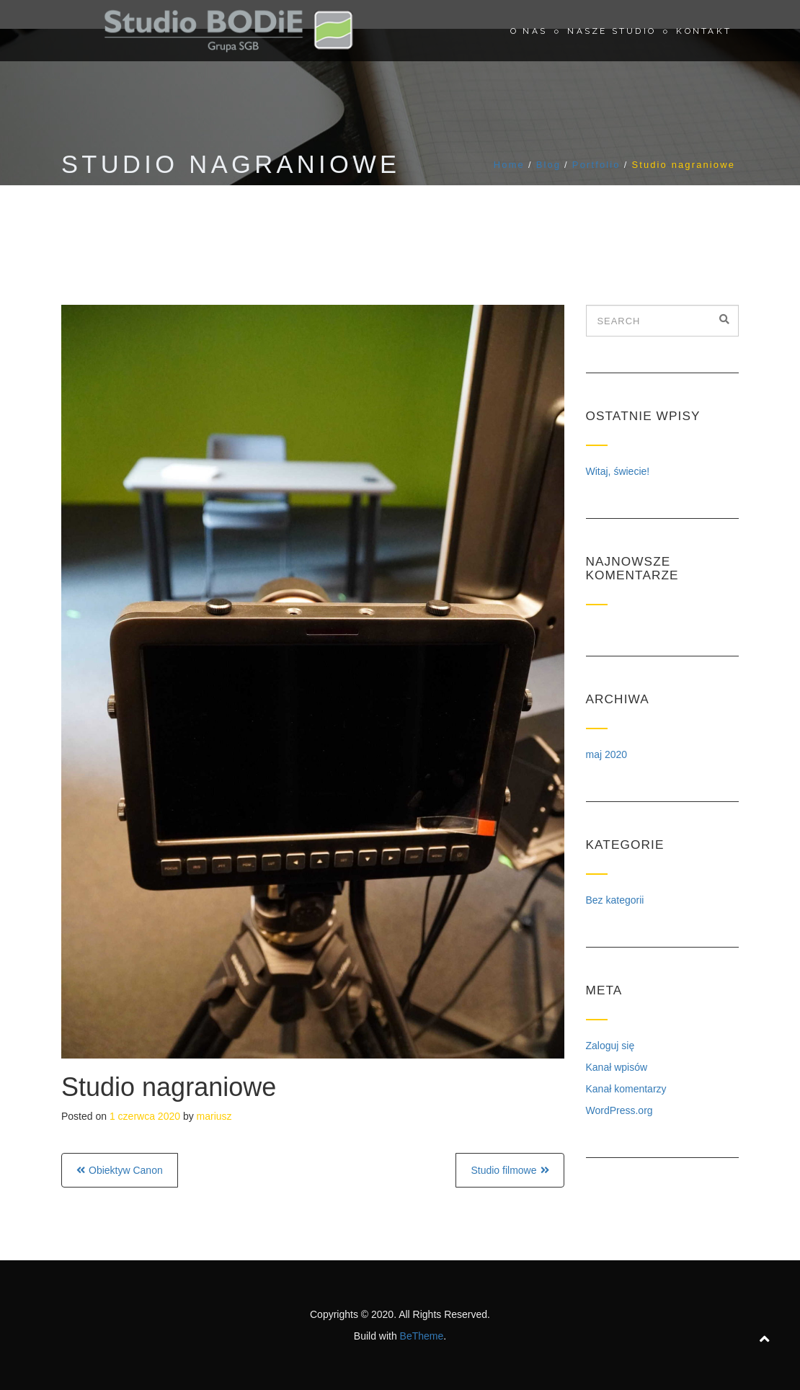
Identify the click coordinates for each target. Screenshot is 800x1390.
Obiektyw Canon (126, 1170)
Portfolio (596, 164)
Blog (548, 164)
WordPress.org (619, 1110)
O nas (528, 31)
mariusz (214, 1116)
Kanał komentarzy (626, 1089)
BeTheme (422, 1336)
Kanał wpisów (617, 1067)
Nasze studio (611, 31)
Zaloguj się (610, 1045)
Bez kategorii (615, 900)
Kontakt (704, 31)
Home (509, 164)
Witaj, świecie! (618, 471)
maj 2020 (607, 754)
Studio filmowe (503, 1170)
